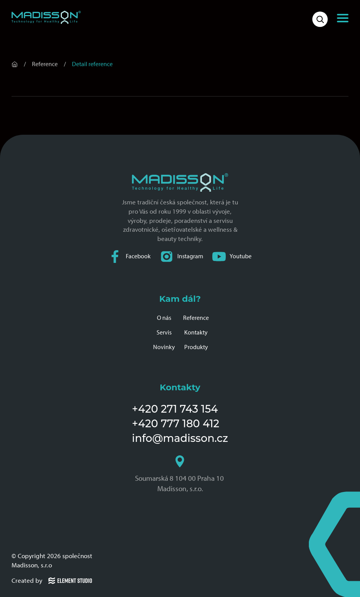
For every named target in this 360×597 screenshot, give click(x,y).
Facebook (129, 256)
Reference (196, 317)
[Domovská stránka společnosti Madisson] (46, 17)
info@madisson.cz (180, 438)
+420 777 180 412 (175, 423)
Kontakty (196, 332)
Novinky (164, 347)
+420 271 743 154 (175, 409)
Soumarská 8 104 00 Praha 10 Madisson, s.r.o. (180, 474)
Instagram (181, 256)
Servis (164, 332)
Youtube (232, 256)
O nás (164, 317)
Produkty (196, 347)
